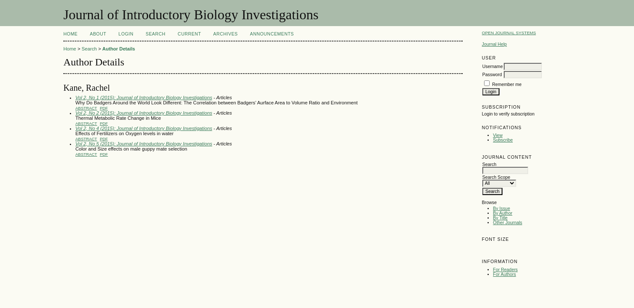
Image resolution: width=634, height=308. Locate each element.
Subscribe (503, 140)
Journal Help (494, 44)
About (98, 34)
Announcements (272, 34)
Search (155, 34)
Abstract (86, 108)
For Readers (505, 269)
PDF (104, 108)
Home (70, 34)
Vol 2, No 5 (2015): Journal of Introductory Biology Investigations (143, 143)
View (497, 135)
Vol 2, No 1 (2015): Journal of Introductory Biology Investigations (143, 97)
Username (492, 66)
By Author (502, 213)
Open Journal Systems (509, 32)
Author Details (118, 48)
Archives (225, 34)
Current (189, 34)
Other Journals (507, 222)
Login (126, 34)
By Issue (501, 208)
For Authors (504, 274)
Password (492, 74)
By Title (500, 218)
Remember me (507, 84)
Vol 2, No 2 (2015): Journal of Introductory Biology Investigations (143, 113)
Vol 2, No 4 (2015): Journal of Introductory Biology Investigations (143, 128)
